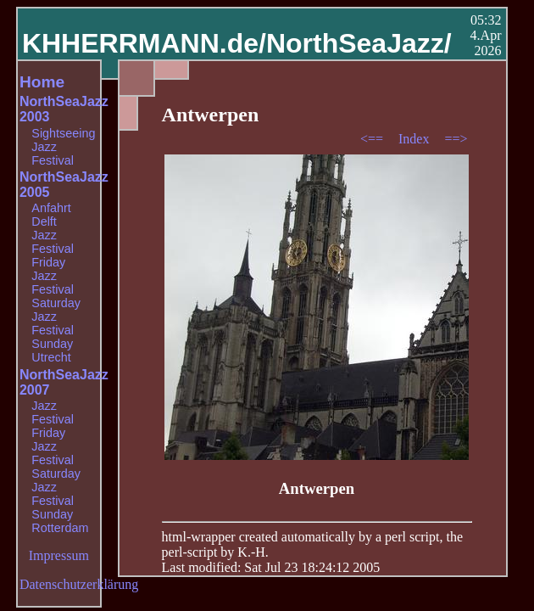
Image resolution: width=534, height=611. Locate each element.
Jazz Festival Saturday (56, 289)
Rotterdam (59, 528)
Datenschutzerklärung (78, 584)
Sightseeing (63, 133)
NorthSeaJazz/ (359, 43)
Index (415, 139)
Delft (44, 221)
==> (455, 139)
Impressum (59, 555)
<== (373, 139)
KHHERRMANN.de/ (144, 43)
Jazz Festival (52, 153)
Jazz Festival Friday (52, 248)
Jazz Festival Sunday (52, 330)
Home (41, 82)
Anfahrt (50, 208)
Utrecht (50, 357)
